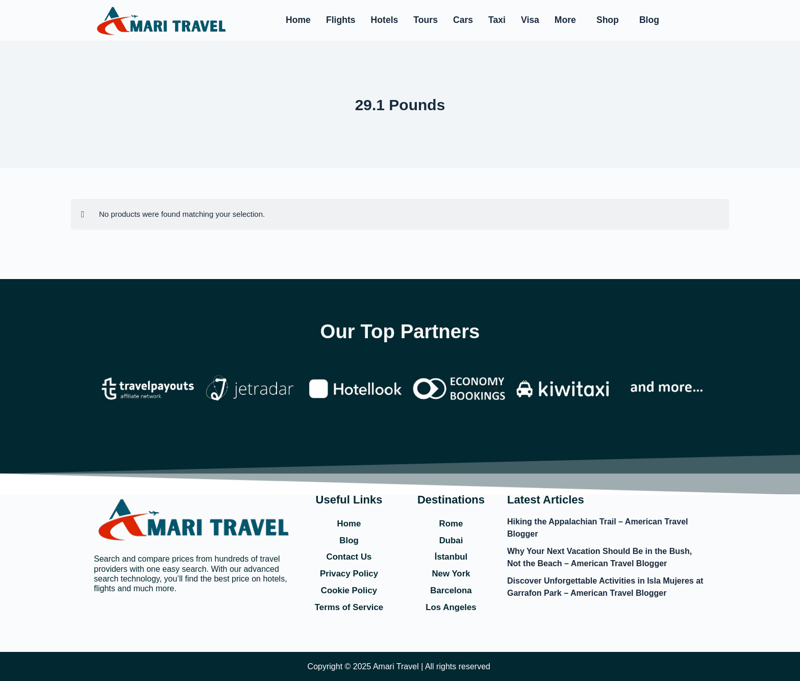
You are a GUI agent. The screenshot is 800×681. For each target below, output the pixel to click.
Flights (341, 20)
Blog (649, 20)
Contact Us (348, 555)
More (565, 20)
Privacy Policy (349, 573)
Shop (607, 20)
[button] (568, 20)
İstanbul (450, 555)
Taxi (497, 20)
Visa (530, 20)
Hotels (384, 20)
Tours (425, 20)
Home (298, 20)
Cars (463, 20)
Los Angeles (451, 607)
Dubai (451, 539)
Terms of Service (349, 607)
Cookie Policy (349, 590)
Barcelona (451, 590)
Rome (451, 521)
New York (451, 573)
